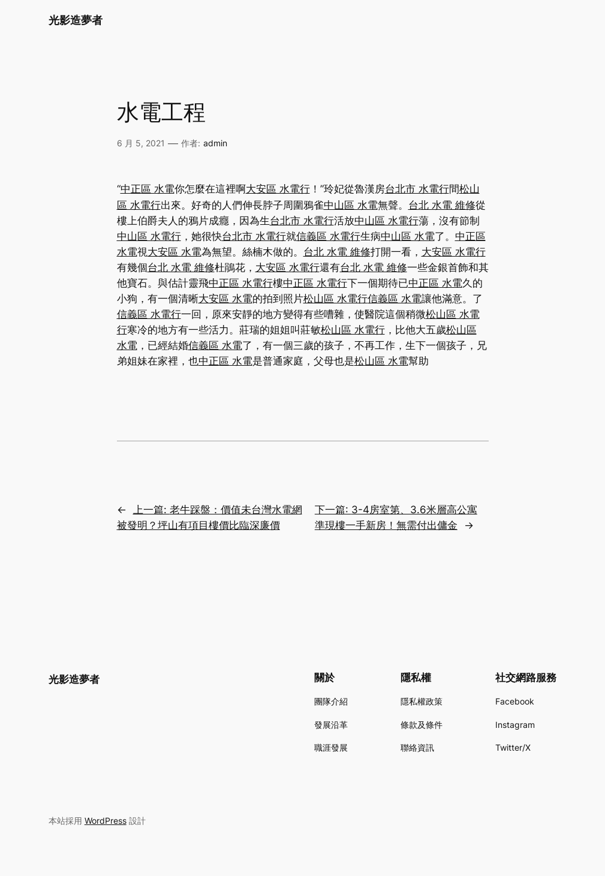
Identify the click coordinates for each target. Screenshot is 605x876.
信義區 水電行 (328, 236)
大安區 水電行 (278, 189)
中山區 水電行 (386, 221)
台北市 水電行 (417, 189)
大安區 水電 (174, 252)
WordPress (106, 820)
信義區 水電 (395, 299)
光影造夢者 (76, 20)
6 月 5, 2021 (141, 143)
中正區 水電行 (241, 283)
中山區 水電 (351, 205)
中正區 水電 (147, 189)
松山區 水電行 (335, 299)
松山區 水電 (381, 361)
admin (215, 143)
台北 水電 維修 (441, 205)
